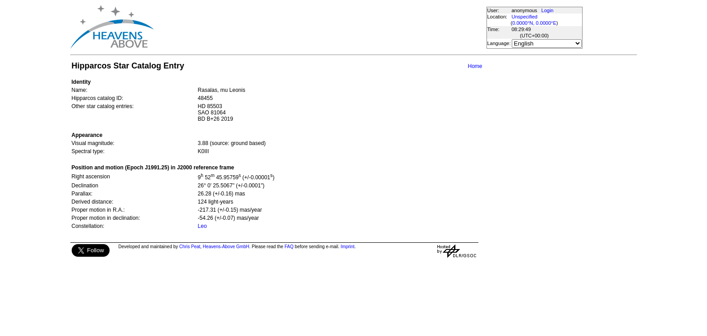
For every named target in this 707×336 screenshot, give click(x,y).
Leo (202, 226)
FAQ (289, 246)
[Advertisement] (320, 27)
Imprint (348, 246)
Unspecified (524, 16)
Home (475, 66)
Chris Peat (190, 246)
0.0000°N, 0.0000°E (534, 23)
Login (548, 10)
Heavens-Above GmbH (226, 246)
